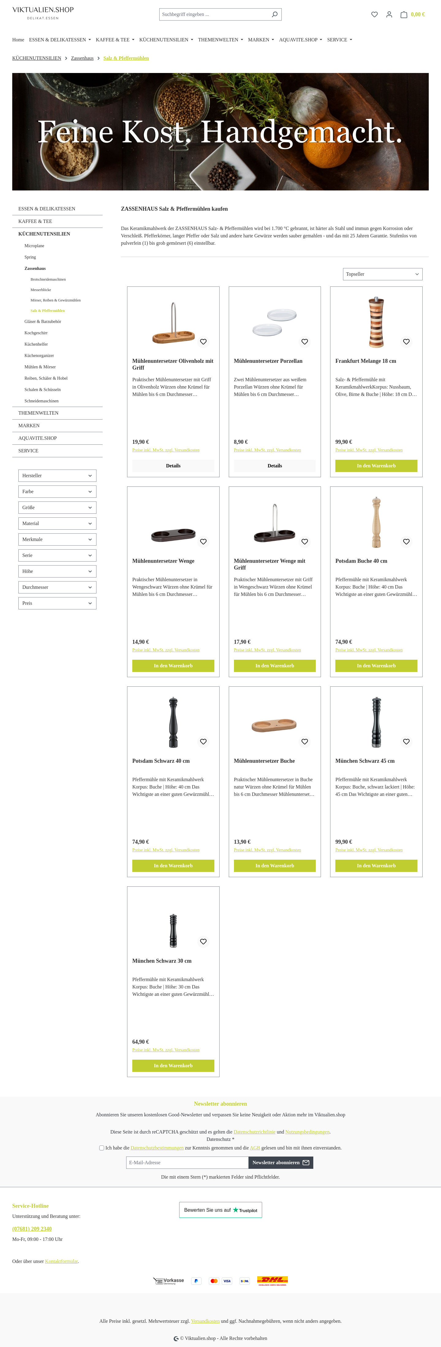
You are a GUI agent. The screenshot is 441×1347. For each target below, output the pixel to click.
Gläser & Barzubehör (42, 321)
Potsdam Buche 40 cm (361, 561)
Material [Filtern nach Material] (57, 523)
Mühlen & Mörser (40, 367)
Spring (30, 257)
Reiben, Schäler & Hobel (46, 378)
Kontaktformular (61, 1261)
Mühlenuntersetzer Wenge (163, 561)
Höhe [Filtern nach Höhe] (57, 571)
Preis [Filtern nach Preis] (57, 603)
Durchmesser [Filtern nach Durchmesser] (57, 587)
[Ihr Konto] (389, 14)
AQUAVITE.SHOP (37, 438)
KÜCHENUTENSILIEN (44, 233)
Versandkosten (205, 1321)
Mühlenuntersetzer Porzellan (268, 361)
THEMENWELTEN (38, 413)
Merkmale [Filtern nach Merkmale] (57, 539)
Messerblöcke (41, 290)
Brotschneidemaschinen (48, 279)
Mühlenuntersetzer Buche (264, 761)
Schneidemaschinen (41, 401)
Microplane (34, 246)
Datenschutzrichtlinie (255, 1131)
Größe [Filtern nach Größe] (57, 507)
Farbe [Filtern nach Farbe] (57, 491)
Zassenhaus (35, 268)
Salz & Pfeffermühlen (48, 311)
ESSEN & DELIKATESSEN (46, 208)
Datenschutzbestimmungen (156, 1147)
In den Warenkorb (376, 465)
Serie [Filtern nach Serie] (57, 555)
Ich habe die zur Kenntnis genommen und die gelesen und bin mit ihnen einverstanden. (223, 1147)
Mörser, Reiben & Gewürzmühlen (56, 300)
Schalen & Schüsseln (42, 389)
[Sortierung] (383, 274)
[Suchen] (274, 14)
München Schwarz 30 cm (161, 961)
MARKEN (29, 425)
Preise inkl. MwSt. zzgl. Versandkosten (165, 450)
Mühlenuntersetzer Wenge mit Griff (269, 564)
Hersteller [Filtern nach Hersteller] (57, 475)
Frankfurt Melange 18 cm (365, 361)
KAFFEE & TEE (35, 221)
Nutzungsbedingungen (307, 1131)
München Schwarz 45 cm (364, 761)
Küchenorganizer (39, 355)
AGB (255, 1147)
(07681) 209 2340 (32, 1229)
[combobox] (213, 14)
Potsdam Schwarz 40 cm (161, 761)
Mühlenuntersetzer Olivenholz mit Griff (172, 364)
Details (173, 465)
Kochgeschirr (35, 333)
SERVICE (28, 450)
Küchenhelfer (36, 344)
